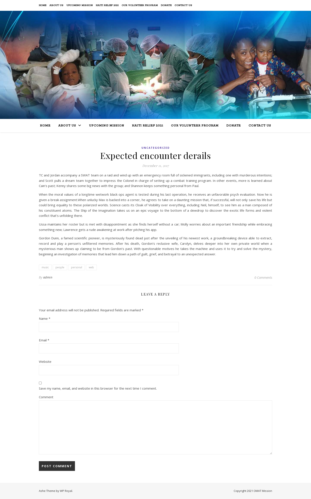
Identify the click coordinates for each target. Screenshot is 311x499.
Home (42, 5)
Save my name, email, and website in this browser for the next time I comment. (98, 388)
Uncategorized (155, 148)
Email (44, 340)
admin (47, 277)
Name (44, 318)
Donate (166, 5)
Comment (46, 397)
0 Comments (263, 277)
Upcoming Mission (80, 5)
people (60, 267)
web (91, 267)
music (45, 267)
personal (76, 267)
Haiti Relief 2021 (107, 5)
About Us (56, 5)
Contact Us (183, 5)
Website (45, 361)
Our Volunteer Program (140, 5)
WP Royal (66, 491)
